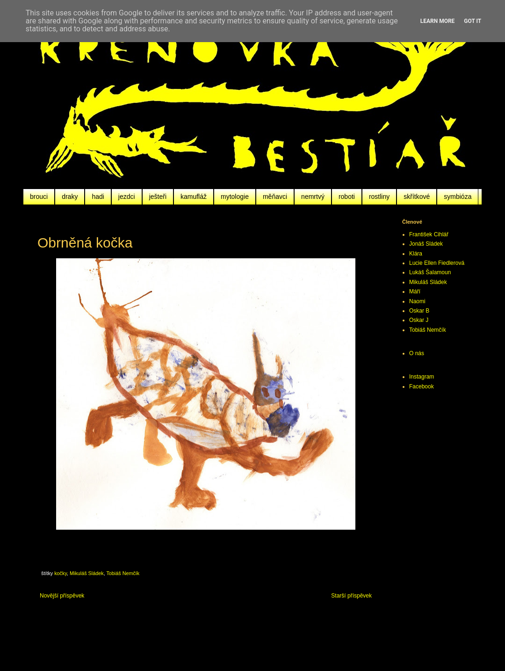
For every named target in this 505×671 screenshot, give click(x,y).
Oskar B (419, 310)
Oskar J (418, 320)
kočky (60, 573)
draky (70, 196)
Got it (472, 21)
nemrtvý (313, 196)
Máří (414, 291)
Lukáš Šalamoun (430, 272)
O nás (416, 353)
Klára (415, 253)
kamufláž (193, 196)
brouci (39, 196)
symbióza (457, 196)
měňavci (275, 196)
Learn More (437, 21)
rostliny (379, 196)
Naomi (417, 301)
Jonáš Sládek (426, 244)
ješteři (157, 196)
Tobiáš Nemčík (122, 573)
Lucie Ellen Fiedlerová (436, 263)
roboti (347, 196)
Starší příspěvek (351, 595)
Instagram (421, 376)
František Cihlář (428, 234)
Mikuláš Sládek (87, 573)
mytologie (235, 196)
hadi (98, 196)
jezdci (126, 196)
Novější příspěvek (62, 595)
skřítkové (417, 196)
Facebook (421, 386)
